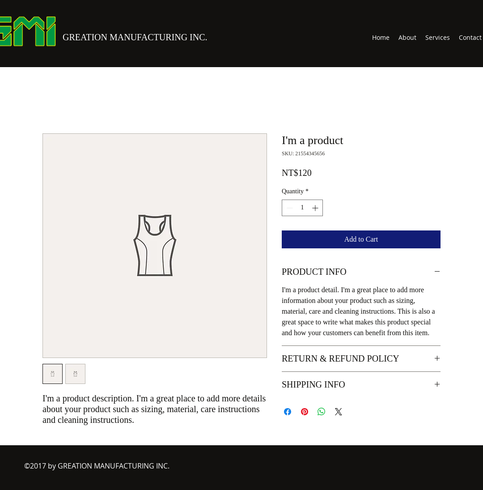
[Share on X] (338, 411)
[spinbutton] (302, 208)
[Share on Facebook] (287, 411)
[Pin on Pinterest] (304, 411)
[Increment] (316, 208)
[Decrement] (288, 208)
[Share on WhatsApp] (321, 411)
